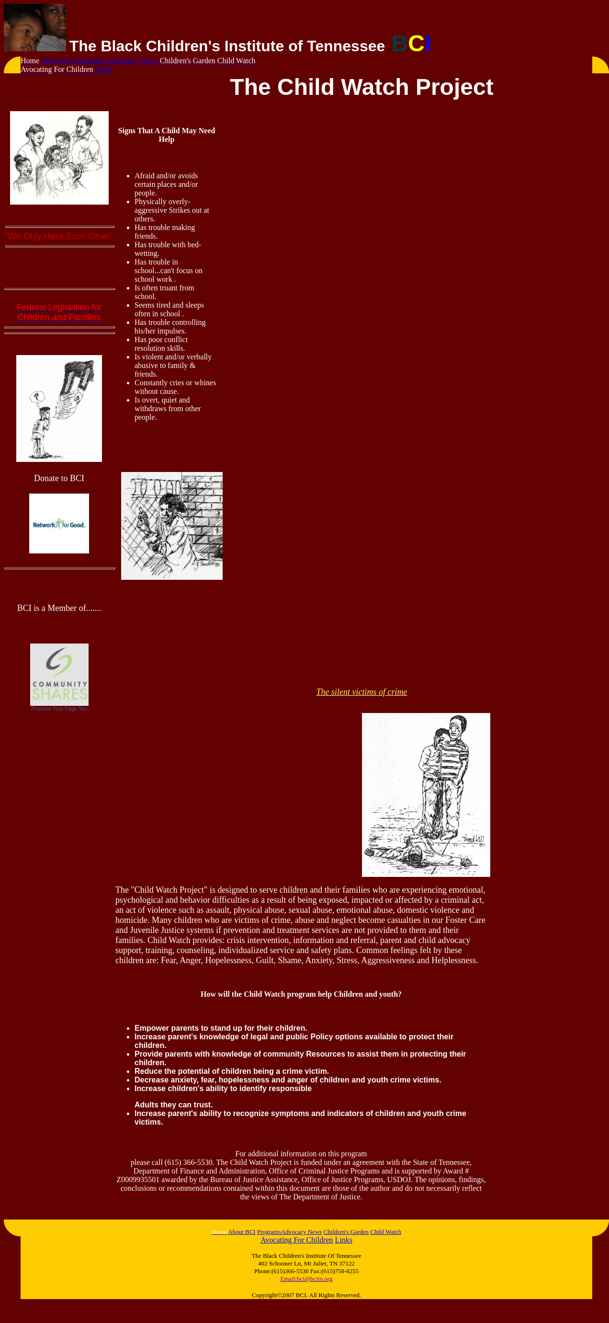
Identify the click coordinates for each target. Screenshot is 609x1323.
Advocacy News (132, 61)
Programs (91, 61)
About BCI (58, 61)
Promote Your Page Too (59, 709)
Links (104, 69)
